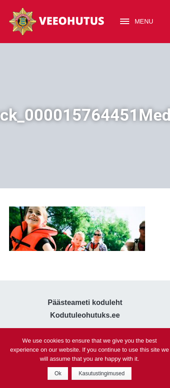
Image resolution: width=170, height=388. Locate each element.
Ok (57, 373)
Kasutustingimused (101, 373)
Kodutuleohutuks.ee (85, 315)
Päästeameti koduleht (85, 302)
